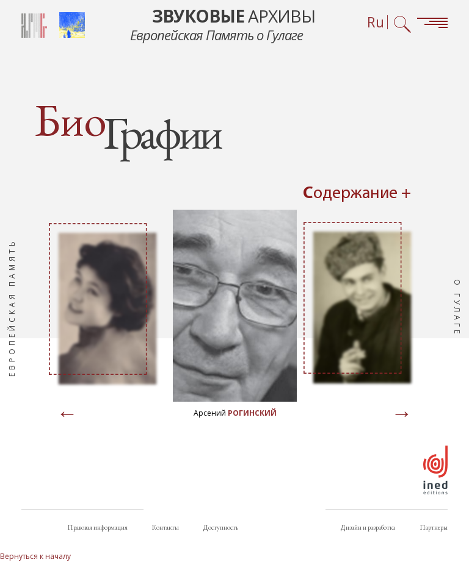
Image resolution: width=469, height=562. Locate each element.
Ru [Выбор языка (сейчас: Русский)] (375, 22)
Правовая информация (97, 527)
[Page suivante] (402, 414)
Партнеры (434, 527)
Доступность (220, 527)
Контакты (165, 527)
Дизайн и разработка (368, 527)
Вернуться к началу (35, 556)
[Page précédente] (67, 414)
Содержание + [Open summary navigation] (357, 193)
